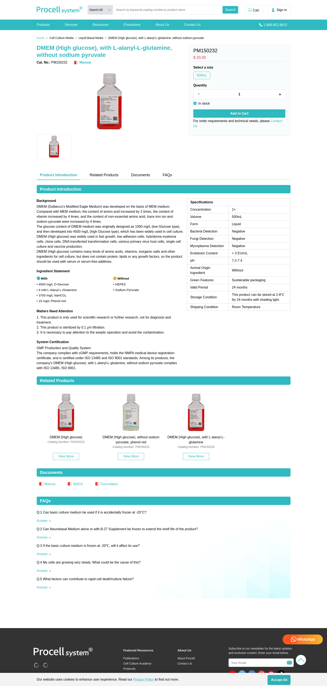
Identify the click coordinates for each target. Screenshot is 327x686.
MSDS (75, 484)
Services (71, 24)
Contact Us (192, 24)
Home (40, 38)
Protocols (129, 668)
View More (66, 456)
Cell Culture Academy (137, 663)
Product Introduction (58, 175)
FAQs (167, 175)
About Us (162, 24)
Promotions (131, 24)
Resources (100, 24)
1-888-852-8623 (275, 25)
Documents (140, 175)
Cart (253, 10)
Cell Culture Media (61, 38)
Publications (131, 658)
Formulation (106, 484)
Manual (82, 62)
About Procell (186, 658)
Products (43, 24)
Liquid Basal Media (90, 38)
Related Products (104, 175)
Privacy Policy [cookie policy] (143, 679)
